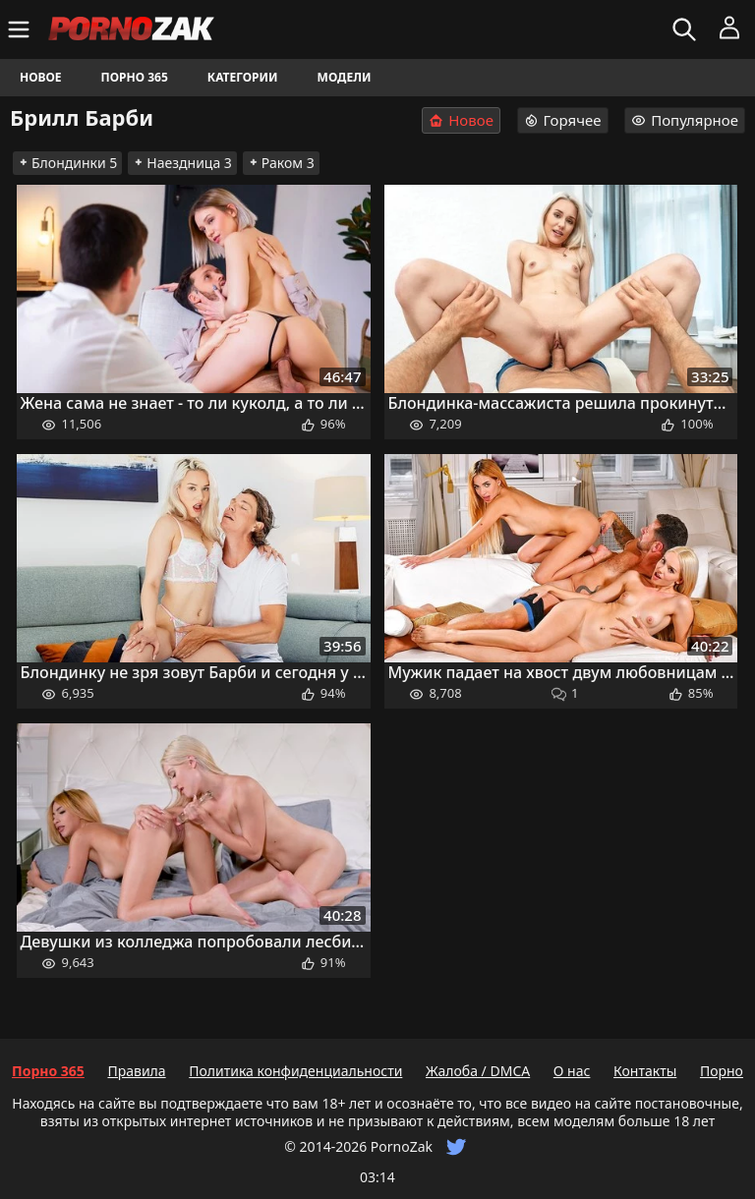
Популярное (684, 120)
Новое (41, 77)
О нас (572, 1070)
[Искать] (686, 29)
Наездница (182, 162)
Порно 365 (134, 77)
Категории (242, 77)
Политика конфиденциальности (295, 1070)
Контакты (644, 1070)
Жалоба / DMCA (478, 1070)
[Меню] (21, 29)
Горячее (563, 120)
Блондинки (67, 162)
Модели (345, 77)
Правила (136, 1070)
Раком (281, 162)
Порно (721, 1070)
